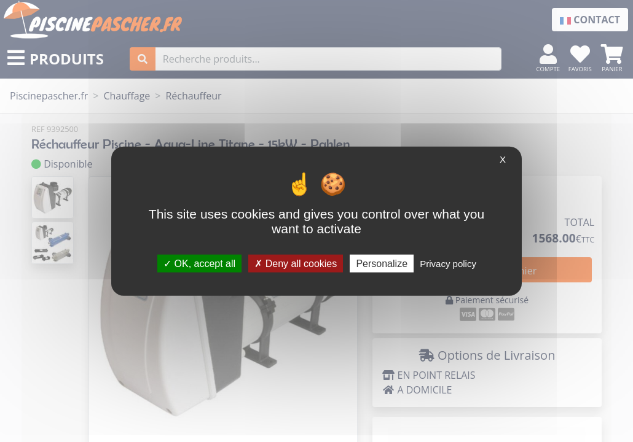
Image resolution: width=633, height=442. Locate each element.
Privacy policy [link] (448, 263)
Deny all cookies (295, 263)
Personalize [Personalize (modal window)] (381, 263)
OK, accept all (199, 263)
